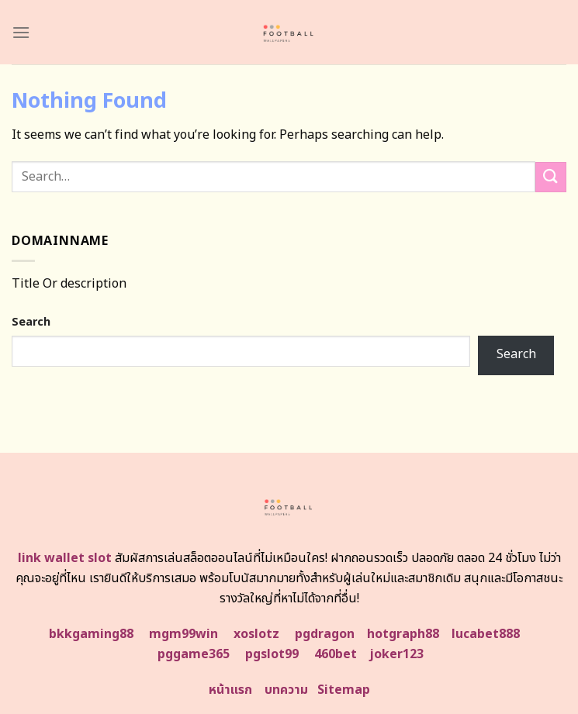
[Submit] (550, 177)
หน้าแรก (230, 690)
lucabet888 (486, 634)
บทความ (286, 690)
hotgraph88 (403, 634)
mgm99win (183, 634)
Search (31, 322)
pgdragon (325, 634)
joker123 (396, 654)
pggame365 (193, 654)
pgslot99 (272, 654)
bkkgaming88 (91, 634)
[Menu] (21, 32)
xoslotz (256, 634)
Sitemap (343, 690)
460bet (335, 654)
